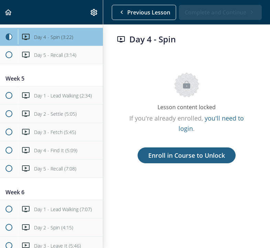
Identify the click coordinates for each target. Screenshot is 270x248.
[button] (8, 12)
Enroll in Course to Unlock (186, 155)
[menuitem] (94, 12)
